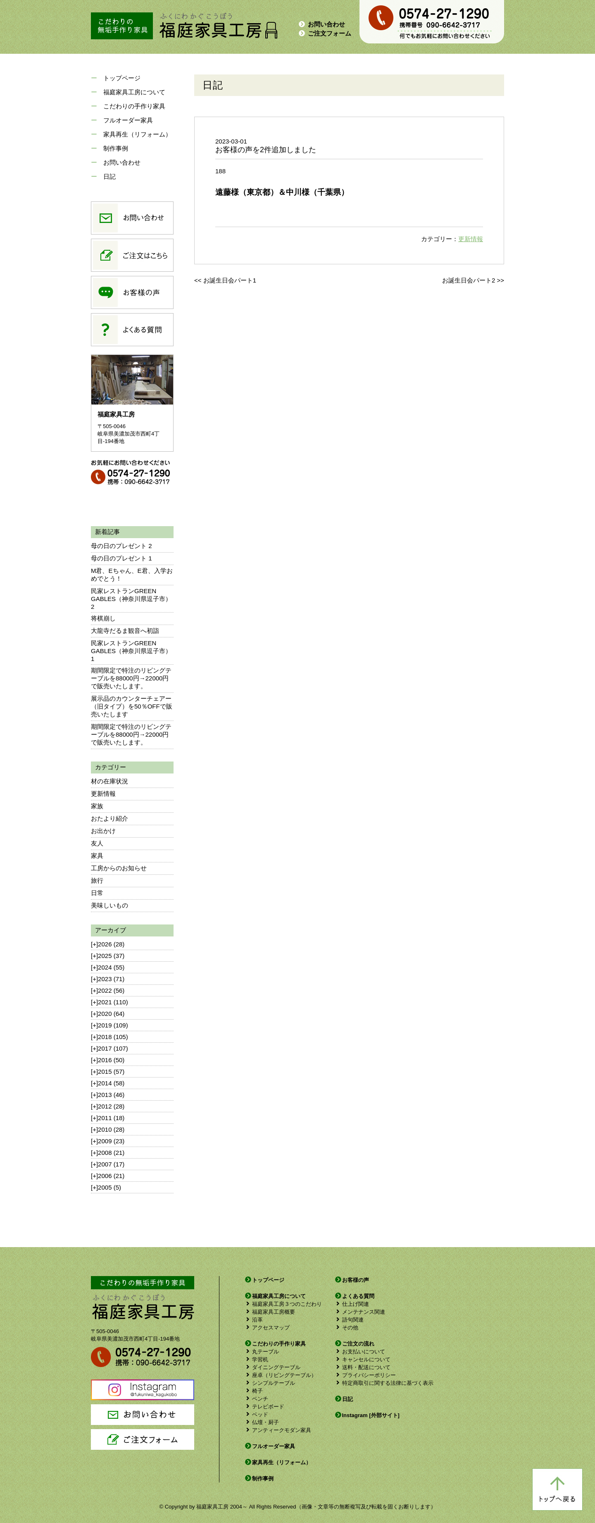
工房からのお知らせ (119, 868)
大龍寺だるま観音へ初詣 (125, 630)
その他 (346, 1327)
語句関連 (349, 1320)
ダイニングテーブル (272, 1367)
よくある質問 (354, 1296)
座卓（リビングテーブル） (280, 1375)
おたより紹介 (109, 818)
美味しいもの (109, 905)
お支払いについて (359, 1351)
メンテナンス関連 (359, 1312)
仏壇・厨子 (261, 1422)
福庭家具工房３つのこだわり (283, 1304)
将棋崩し (103, 618)
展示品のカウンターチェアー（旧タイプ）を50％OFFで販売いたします (131, 706)
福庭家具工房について (134, 92)
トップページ (121, 77)
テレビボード (264, 1406)
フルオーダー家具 (128, 120)
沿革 (253, 1320)
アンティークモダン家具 (277, 1430)
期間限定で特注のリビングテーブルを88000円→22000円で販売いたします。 (131, 678)
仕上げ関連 (351, 1304)
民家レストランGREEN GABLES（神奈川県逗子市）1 (131, 650)
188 (220, 171)
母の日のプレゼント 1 (121, 558)
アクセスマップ (267, 1327)
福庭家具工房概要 (269, 1312)
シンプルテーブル (269, 1383)
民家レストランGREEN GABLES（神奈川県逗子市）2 (131, 598)
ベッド (256, 1414)
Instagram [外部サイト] (367, 1415)
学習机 (256, 1359)
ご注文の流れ (354, 1344)
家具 (97, 855)
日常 (97, 892)
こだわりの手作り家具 (134, 106)
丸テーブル (261, 1351)
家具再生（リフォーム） (137, 134)
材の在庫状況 (109, 781)
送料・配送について (362, 1367)
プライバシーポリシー (365, 1375)
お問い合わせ (321, 24)
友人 (97, 843)
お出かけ (103, 830)
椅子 (253, 1391)
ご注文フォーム (324, 33)
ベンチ (256, 1399)
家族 (97, 805)
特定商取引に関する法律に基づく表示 (383, 1383)
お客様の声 (351, 1280)
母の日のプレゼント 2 (121, 545)
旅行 (97, 880)
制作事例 (115, 148)
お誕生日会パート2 (468, 280)
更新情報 (103, 793)
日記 (109, 176)
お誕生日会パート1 (229, 280)
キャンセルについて (362, 1359)
